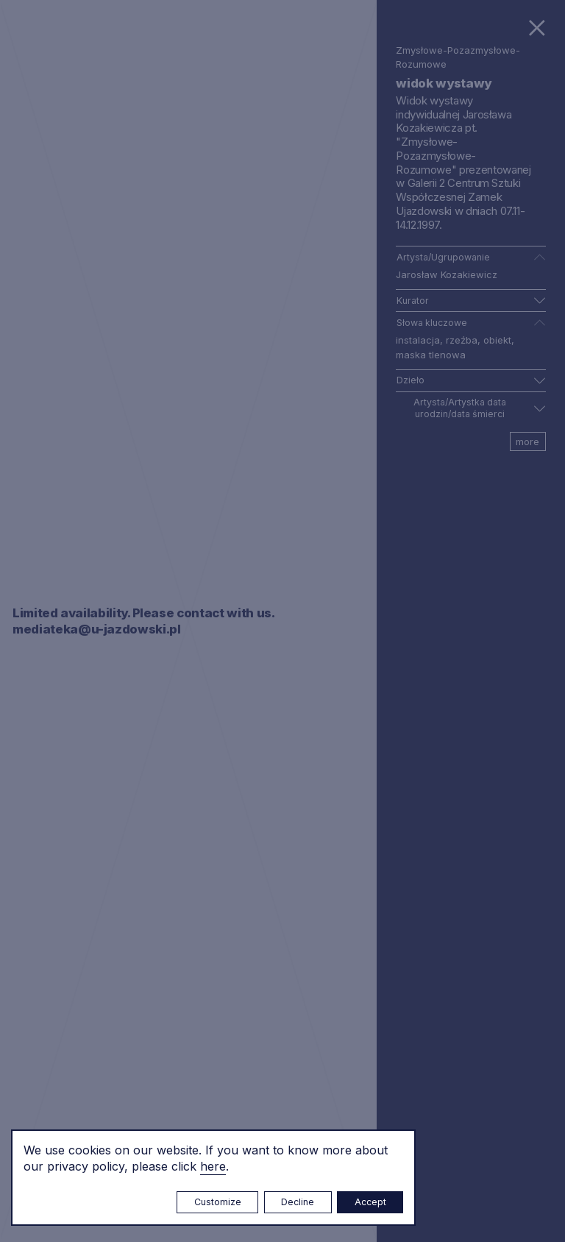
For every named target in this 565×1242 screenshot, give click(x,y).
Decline (297, 1201)
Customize (217, 1201)
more (527, 441)
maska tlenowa (431, 355)
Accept (370, 1201)
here (213, 1166)
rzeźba (461, 340)
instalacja (418, 340)
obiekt (497, 340)
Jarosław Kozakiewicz (446, 274)
